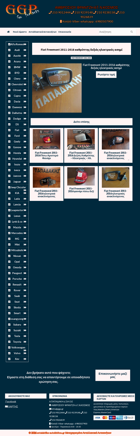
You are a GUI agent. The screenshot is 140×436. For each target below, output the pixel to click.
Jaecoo (17, 175)
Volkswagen (18, 347)
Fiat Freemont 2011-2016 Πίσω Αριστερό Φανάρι (46, 155)
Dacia (17, 101)
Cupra (17, 95)
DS (17, 124)
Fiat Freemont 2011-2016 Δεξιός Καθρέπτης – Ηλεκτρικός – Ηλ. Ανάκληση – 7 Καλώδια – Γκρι (81, 158)
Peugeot (17, 273)
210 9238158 (104, 12)
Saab (17, 295)
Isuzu (17, 164)
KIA (17, 193)
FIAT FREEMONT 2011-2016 (81, 58)
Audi (17, 49)
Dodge (17, 118)
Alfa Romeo (17, 44)
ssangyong (17, 318)
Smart (17, 313)
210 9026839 (57, 420)
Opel (17, 261)
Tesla (17, 336)
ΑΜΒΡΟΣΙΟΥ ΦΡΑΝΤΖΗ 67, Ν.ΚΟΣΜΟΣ (86, 7)
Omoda (17, 267)
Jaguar (17, 181)
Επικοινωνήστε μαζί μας (113, 375)
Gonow (17, 147)
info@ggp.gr (56, 409)
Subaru (17, 324)
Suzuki (17, 330)
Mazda (17, 227)
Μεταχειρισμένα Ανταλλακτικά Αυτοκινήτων (88, 432)
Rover (17, 290)
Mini (17, 244)
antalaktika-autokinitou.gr (51, 432)
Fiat (17, 130)
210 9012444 (60, 12)
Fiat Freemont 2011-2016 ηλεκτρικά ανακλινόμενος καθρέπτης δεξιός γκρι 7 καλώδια (115, 158)
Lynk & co (17, 221)
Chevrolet (17, 84)
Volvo (17, 353)
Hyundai (17, 158)
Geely (17, 141)
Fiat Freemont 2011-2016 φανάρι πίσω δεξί (81, 190)
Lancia (17, 204)
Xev (17, 358)
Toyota (17, 341)
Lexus (17, 215)
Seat (17, 301)
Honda (17, 152)
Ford (17, 135)
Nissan (17, 255)
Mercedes (17, 233)
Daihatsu (17, 112)
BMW (17, 67)
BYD (17, 72)
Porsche (17, 278)
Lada (17, 198)
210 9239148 (82, 12)
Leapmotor (17, 210)
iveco (17, 170)
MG (17, 238)
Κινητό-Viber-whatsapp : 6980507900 (86, 21)
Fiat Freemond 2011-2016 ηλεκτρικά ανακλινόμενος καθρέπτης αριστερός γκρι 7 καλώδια (46, 196)
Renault (17, 284)
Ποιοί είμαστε (20, 31)
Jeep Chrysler (18, 187)
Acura (17, 61)
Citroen (17, 90)
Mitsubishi (17, 250)
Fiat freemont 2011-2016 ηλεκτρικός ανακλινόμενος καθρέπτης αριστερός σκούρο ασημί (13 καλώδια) (115, 197)
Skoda (17, 307)
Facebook (10, 401)
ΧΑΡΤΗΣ (11, 406)
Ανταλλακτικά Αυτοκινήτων (42, 31)
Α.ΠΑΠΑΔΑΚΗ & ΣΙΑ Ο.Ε (61, 401)
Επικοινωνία (65, 31)
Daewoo (17, 107)
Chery (17, 78)
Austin (17, 55)
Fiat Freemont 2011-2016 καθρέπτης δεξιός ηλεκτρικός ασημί (81, 49)
